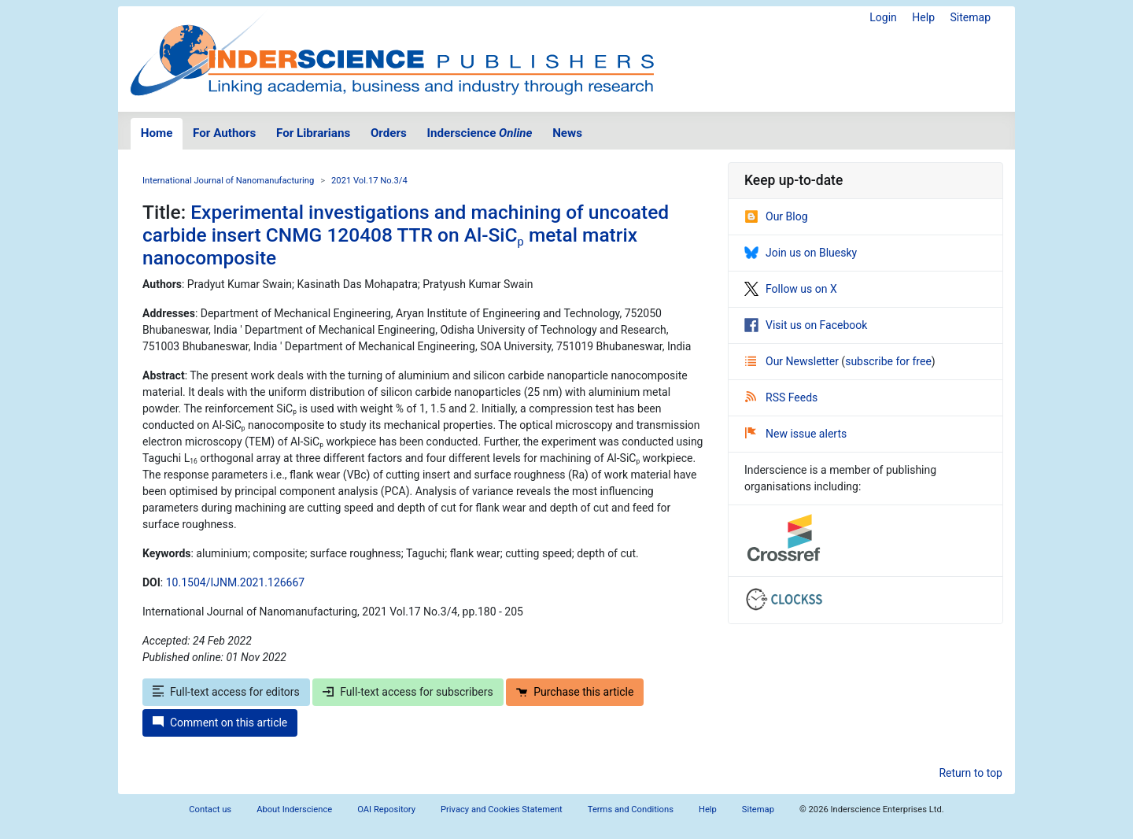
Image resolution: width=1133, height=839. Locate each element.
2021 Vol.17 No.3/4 (369, 181)
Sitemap (970, 17)
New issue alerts (796, 433)
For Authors (224, 133)
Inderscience (480, 133)
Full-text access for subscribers (408, 692)
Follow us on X (790, 289)
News (567, 133)
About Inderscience (294, 809)
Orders (389, 133)
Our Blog (776, 216)
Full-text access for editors (226, 692)
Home (157, 133)
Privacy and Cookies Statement (502, 809)
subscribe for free (888, 361)
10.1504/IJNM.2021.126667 (235, 582)
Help (923, 17)
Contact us (210, 809)
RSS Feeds (781, 397)
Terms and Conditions (631, 809)
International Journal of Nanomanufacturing (228, 181)
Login (883, 17)
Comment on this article (220, 722)
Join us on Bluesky (800, 252)
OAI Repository (386, 809)
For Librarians (313, 133)
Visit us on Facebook (805, 325)
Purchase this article (574, 692)
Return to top (970, 773)
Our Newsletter (793, 361)
